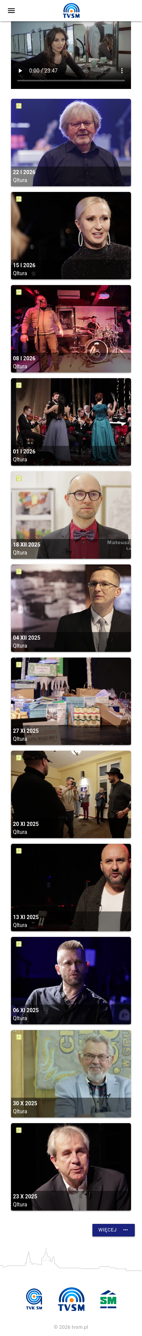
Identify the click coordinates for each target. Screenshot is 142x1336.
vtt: (71, 55)
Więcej (113, 1230)
